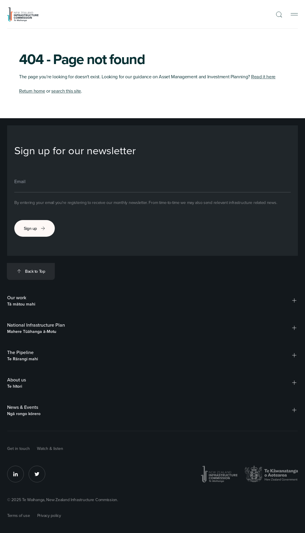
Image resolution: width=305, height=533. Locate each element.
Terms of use (18, 515)
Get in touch (18, 448)
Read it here (263, 76)
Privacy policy (49, 515)
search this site (66, 91)
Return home (32, 91)
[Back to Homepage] (23, 14)
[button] (294, 300)
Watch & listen (50, 448)
